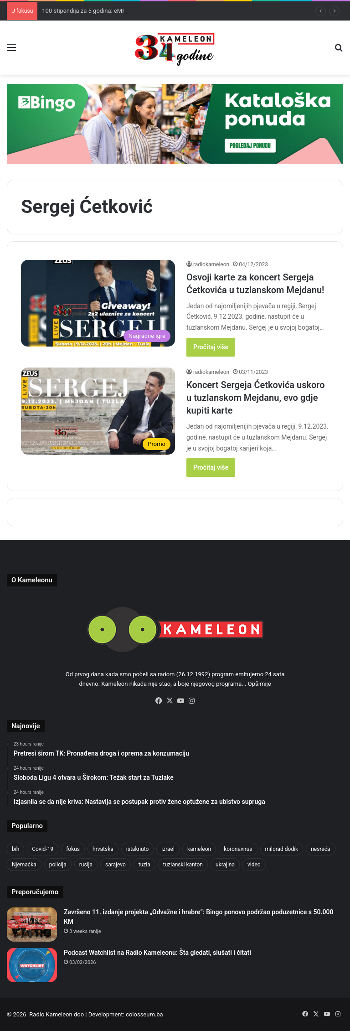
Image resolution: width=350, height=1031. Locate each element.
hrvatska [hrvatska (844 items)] (103, 849)
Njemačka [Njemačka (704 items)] (24, 864)
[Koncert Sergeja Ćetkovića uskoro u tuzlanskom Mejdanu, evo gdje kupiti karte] (98, 411)
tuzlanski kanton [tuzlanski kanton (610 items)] (183, 864)
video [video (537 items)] (254, 864)
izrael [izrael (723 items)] (168, 849)
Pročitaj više (210, 347)
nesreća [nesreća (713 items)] (320, 849)
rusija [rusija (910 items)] (86, 864)
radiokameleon (211, 264)
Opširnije (259, 683)
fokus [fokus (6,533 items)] (73, 849)
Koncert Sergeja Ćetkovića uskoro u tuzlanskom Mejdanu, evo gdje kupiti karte (255, 397)
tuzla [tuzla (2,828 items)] (144, 864)
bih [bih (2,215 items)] (15, 849)
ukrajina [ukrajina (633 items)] (225, 864)
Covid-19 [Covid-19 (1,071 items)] (42, 849)
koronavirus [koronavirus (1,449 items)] (238, 849)
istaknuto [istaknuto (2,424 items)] (137, 849)
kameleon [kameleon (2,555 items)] (199, 849)
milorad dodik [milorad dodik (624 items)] (282, 849)
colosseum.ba (144, 1014)
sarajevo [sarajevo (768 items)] (115, 864)
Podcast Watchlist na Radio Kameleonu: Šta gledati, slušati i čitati (157, 952)
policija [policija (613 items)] (58, 864)
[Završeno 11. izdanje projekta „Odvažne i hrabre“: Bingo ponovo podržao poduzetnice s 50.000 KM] (32, 924)
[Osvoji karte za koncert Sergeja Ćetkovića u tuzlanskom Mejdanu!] (98, 303)
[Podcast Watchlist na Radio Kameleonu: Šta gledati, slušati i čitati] (32, 965)
